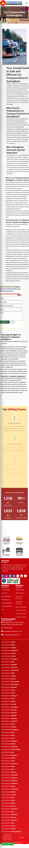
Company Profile (5, 587)
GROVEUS (19, 839)
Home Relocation (20, 587)
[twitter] (10, 573)
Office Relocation (20, 590)
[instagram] (6, 573)
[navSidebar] (26, 3)
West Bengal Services (6, 603)
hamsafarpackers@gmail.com (11, 632)
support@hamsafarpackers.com (12, 628)
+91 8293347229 (7, 625)
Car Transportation (21, 607)
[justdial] (17, 573)
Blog (2, 606)
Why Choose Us (5, 596)
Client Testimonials (6, 593)
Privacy (22, 834)
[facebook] (2, 573)
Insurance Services (21, 614)
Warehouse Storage (21, 610)
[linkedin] (14, 573)
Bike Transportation (21, 604)
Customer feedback (6, 600)
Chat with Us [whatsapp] (8, 844)
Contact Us (4, 590)
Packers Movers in (8, 639)
